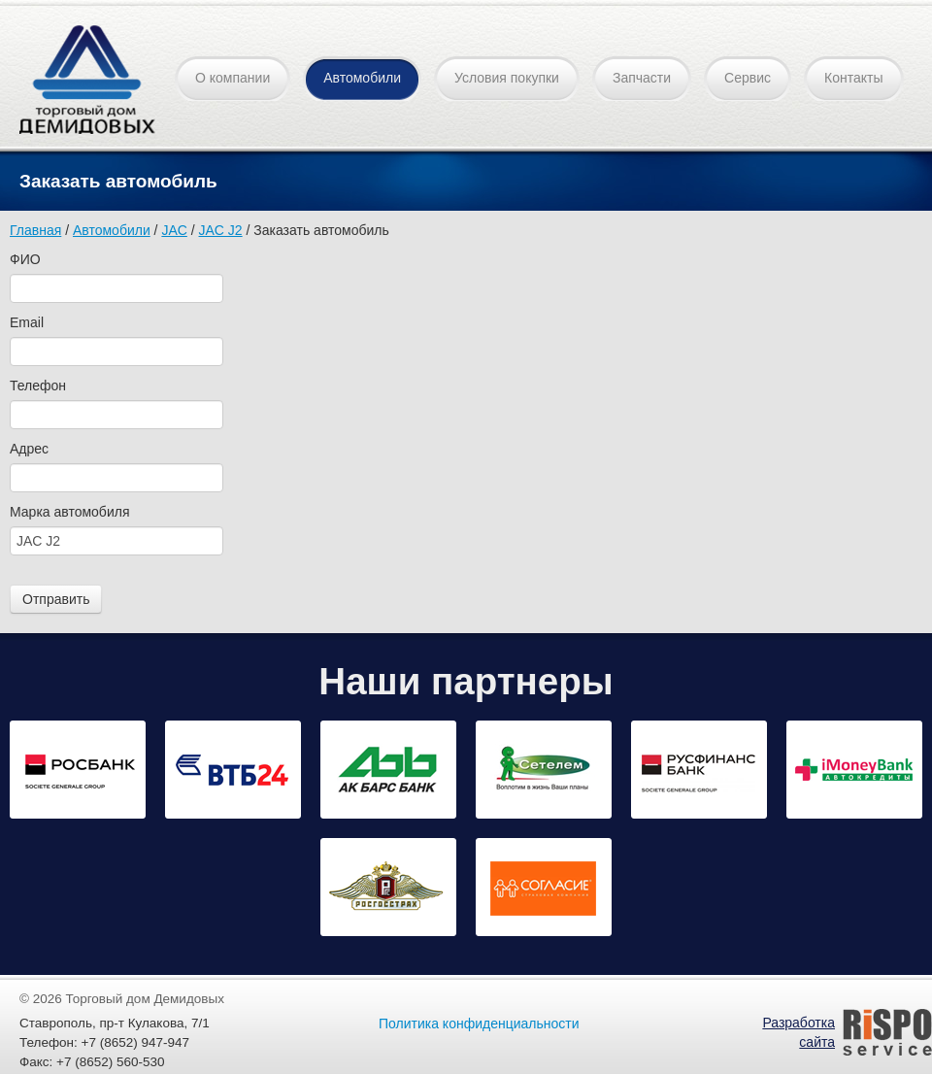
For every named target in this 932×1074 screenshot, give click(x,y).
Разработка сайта (798, 1032)
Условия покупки (506, 77)
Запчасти (642, 77)
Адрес (29, 448)
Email (27, 322)
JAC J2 (221, 230)
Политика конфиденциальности (479, 1023)
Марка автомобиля (69, 512)
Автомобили (362, 77)
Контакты (853, 77)
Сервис (747, 77)
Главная (35, 230)
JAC (173, 230)
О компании (232, 77)
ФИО (25, 259)
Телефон (38, 385)
